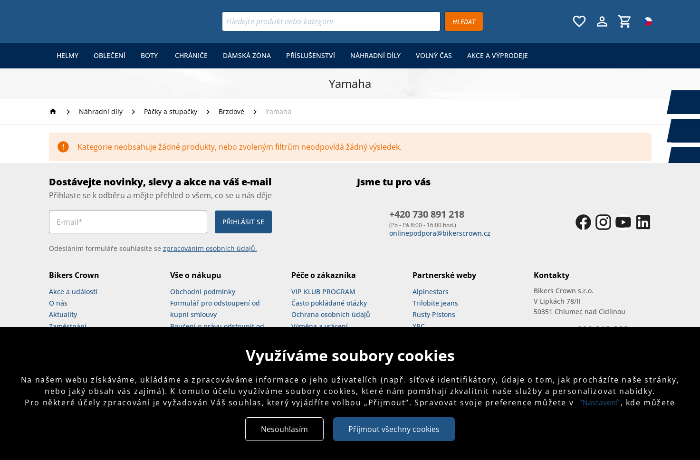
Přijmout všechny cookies (394, 429)
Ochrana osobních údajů (330, 314)
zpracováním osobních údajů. (210, 248)
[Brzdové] (231, 111)
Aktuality (63, 314)
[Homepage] (54, 111)
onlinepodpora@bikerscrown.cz (439, 233)
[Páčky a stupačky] (170, 111)
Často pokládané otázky (329, 302)
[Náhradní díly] (101, 111)
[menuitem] (67, 55)
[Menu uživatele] (602, 21)
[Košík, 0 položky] (625, 21)
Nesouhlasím (284, 429)
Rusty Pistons (433, 314)
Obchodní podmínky (202, 291)
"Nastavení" (600, 402)
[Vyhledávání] (331, 21)
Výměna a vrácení (319, 326)
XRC (418, 326)
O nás (58, 302)
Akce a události (73, 291)
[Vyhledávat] (464, 21)
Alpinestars (430, 291)
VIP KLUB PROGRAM (323, 291)
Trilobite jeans (435, 302)
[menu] (292, 55)
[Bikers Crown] (107, 21)
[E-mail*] (128, 222)
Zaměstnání (67, 326)
